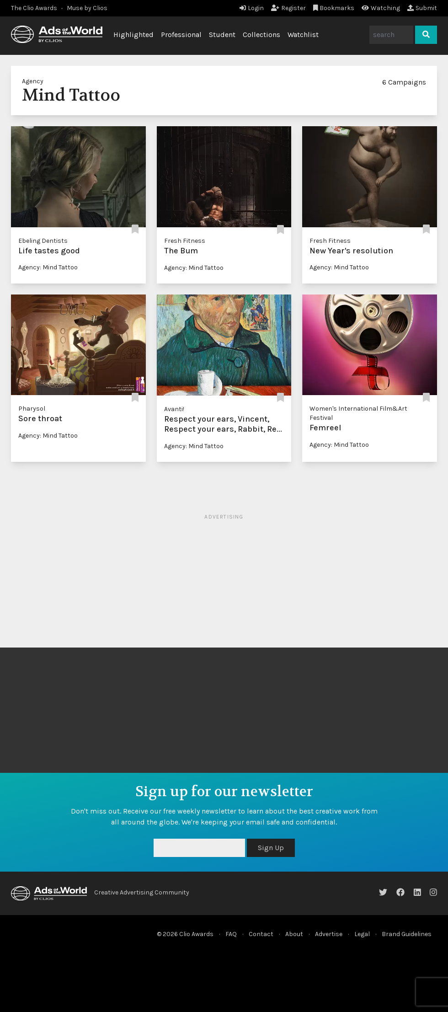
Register (288, 8)
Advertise (328, 934)
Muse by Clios (87, 8)
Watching (381, 8)
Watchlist (303, 34)
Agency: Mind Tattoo (48, 267)
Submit (422, 8)
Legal (362, 934)
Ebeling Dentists (43, 241)
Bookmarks (334, 8)
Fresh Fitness (184, 241)
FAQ (231, 934)
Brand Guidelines (407, 934)
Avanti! (174, 409)
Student (222, 34)
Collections (261, 34)
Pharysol (31, 408)
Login (252, 8)
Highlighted (133, 34)
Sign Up (271, 847)
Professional (181, 34)
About (294, 934)
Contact (261, 934)
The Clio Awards (34, 8)
